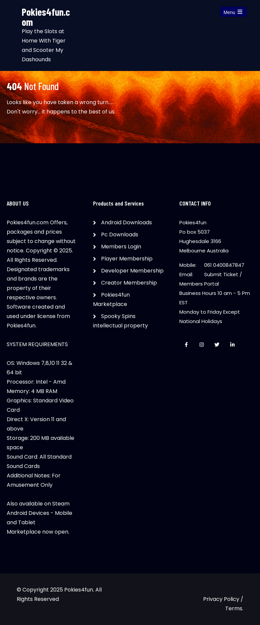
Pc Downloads (119, 234)
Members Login (121, 246)
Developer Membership (132, 271)
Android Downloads (126, 222)
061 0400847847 (224, 264)
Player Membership (127, 258)
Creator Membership (129, 283)
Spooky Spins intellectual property (120, 320)
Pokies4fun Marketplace (111, 299)
